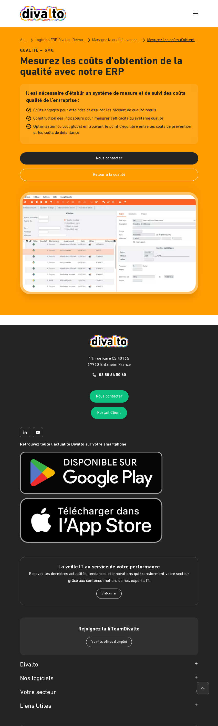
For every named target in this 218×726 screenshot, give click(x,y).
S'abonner (109, 593)
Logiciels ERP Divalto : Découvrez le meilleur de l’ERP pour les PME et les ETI (60, 40)
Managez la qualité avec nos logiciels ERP (116, 40)
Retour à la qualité (109, 175)
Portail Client (109, 413)
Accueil (24, 40)
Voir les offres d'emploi (109, 642)
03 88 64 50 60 (112, 375)
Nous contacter (109, 158)
